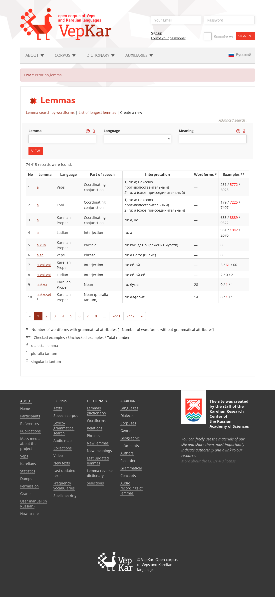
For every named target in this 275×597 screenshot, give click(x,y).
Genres (126, 430)
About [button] (34, 55)
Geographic (130, 438)
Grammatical (131, 468)
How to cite (29, 513)
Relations (94, 428)
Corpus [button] (65, 55)
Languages (129, 408)
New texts (61, 463)
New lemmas (98, 443)
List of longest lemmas (97, 112)
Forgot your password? (168, 38)
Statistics (27, 471)
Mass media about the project (30, 443)
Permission (29, 486)
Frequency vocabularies (64, 485)
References (29, 423)
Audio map (62, 440)
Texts (57, 408)
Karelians (28, 463)
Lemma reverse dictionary (100, 473)
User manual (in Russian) (33, 503)
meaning (187, 130)
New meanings (99, 450)
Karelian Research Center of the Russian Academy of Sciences (229, 419)
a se (40, 255)
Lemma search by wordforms (50, 112)
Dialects (127, 415)
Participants (30, 416)
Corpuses (128, 423)
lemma (35, 130)
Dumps (26, 478)
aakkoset (44, 294)
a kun (41, 245)
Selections (95, 483)
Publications (30, 431)
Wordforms (96, 420)
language (112, 130)
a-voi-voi (44, 264)
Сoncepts (128, 475)
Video (58, 455)
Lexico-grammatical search (63, 428)
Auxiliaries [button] (139, 55)
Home (25, 408)
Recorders (128, 460)
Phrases (93, 435)
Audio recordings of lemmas (131, 488)
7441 (116, 316)
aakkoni (43, 284)
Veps (24, 456)
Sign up (156, 33)
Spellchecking (64, 495)
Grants (25, 493)
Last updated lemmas (98, 460)
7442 (131, 316)
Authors (127, 453)
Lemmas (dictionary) (96, 410)
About (26, 401)
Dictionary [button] (100, 55)
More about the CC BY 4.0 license (208, 460)
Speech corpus (65, 415)
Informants (129, 445)
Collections (62, 448)
